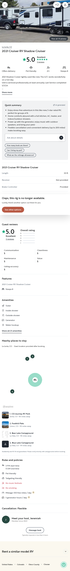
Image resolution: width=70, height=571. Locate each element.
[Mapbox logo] (8, 406)
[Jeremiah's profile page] (6, 519)
